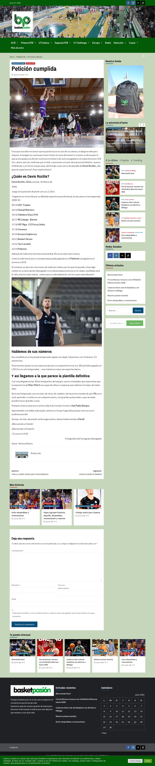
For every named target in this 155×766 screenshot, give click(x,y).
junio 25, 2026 (49, 522)
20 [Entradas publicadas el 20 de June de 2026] (135, 716)
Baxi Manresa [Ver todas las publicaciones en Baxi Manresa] (129, 184)
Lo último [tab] (112, 160)
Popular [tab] (124, 160)
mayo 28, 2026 (113, 134)
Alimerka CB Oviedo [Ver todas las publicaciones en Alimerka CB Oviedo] (18, 63)
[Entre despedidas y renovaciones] (25, 499)
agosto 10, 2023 (19, 75)
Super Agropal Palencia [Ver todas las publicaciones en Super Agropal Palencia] (51, 506)
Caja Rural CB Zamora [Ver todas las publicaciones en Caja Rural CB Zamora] (83, 506)
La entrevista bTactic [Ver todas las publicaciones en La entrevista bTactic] (114, 128)
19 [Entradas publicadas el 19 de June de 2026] (129, 716)
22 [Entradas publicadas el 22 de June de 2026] (104, 722)
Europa (97, 42)
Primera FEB (28, 42)
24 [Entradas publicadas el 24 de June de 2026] (117, 722)
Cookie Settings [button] (135, 761)
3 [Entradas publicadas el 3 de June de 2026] (116, 706)
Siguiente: (79, 473)
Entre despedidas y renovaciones (20, 514)
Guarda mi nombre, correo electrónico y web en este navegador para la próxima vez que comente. (53, 614)
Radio (108, 42)
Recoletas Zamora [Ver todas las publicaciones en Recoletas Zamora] (135, 218)
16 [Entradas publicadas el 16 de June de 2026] (110, 716)
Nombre (16, 585)
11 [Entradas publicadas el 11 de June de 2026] (123, 711)
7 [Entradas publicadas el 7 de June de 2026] (141, 706)
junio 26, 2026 (17, 519)
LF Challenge (82, 42)
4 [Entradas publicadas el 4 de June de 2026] (122, 706)
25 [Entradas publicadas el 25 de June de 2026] (123, 722)
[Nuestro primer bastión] (113, 219)
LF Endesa (45, 42)
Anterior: (34, 473)
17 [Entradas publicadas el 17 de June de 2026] (117, 716)
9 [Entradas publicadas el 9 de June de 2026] (110, 711)
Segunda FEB (63, 42)
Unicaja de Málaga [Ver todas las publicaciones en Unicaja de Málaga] (130, 170)
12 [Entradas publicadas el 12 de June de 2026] (129, 711)
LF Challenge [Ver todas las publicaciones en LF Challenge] (125, 218)
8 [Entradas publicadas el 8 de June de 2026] (104, 711)
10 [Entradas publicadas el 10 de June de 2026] (117, 711)
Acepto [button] (147, 761)
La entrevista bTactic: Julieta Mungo (125, 131)
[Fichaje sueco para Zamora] (89, 499)
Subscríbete (135, 323)
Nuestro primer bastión (130, 220)
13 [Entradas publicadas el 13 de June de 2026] (135, 711)
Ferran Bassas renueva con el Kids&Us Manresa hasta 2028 (132, 189)
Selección (120, 42)
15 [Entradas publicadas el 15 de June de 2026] (104, 716)
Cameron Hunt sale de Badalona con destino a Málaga (130, 205)
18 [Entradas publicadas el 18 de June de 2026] (123, 716)
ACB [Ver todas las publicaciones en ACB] (122, 170)
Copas (134, 42)
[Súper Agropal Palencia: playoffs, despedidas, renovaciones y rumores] (57, 499)
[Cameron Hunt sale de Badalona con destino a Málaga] (113, 203)
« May (103, 733)
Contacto (14, 747)
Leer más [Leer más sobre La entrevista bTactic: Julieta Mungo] (111, 150)
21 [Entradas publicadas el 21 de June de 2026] (141, 716)
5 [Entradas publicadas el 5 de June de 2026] (129, 706)
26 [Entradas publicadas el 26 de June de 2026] (129, 722)
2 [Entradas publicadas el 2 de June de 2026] (110, 706)
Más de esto (17, 47)
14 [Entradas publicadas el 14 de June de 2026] (141, 711)
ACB (15, 42)
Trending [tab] (137, 160)
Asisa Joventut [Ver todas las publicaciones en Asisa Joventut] (129, 199)
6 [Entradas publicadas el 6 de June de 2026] (135, 706)
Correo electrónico (64, 586)
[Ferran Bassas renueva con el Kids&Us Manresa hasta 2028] (113, 187)
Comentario (18, 550)
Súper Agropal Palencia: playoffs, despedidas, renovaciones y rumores (54, 515)
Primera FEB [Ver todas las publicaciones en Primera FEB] (30, 63)
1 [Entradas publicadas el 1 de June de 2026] (104, 706)
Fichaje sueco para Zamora (88, 512)
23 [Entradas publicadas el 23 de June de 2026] (110, 722)
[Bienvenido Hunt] (113, 172)
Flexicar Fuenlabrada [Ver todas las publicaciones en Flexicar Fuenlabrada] (18, 506)
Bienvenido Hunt (127, 173)
